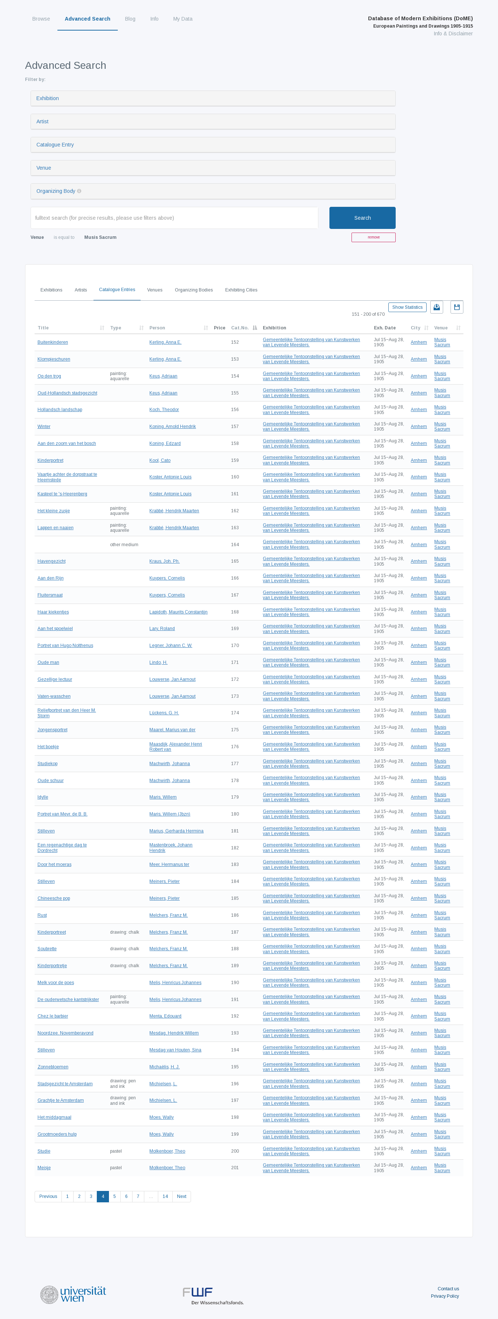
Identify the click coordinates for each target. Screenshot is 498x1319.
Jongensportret (52, 729)
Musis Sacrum (442, 342)
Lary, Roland (162, 628)
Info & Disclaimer (453, 33)
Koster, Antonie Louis (170, 477)
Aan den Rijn (51, 578)
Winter (44, 426)
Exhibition (47, 98)
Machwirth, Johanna (169, 763)
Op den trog (49, 376)
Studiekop (47, 763)
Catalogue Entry (55, 145)
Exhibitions (51, 290)
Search (362, 218)
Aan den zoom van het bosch (67, 443)
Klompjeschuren (54, 359)
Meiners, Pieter (164, 881)
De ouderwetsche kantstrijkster (68, 999)
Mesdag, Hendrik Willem (174, 1033)
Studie (44, 1151)
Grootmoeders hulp (57, 1134)
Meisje (44, 1167)
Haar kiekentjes (53, 612)
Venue (43, 168)
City (415, 327)
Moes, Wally (161, 1117)
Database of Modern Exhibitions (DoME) (420, 22)
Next (181, 1196)
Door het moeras (54, 864)
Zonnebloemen (53, 1066)
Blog (130, 19)
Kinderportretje (52, 965)
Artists (81, 290)
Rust (42, 915)
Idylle (43, 797)
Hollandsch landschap (60, 409)
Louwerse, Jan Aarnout (172, 679)
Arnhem (419, 342)
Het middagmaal (54, 1117)
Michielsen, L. (163, 1083)
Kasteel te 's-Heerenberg (62, 493)
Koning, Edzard (165, 443)
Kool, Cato (159, 460)
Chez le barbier (53, 1016)
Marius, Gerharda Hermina (176, 831)
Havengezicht (52, 561)
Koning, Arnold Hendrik (172, 426)
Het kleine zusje (54, 510)
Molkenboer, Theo (167, 1151)
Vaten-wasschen (54, 696)
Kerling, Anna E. (165, 342)
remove (374, 237)
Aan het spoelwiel (55, 628)
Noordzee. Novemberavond (65, 1033)
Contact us (448, 1288)
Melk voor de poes (56, 982)
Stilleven (46, 831)
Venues (154, 290)
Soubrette (47, 948)
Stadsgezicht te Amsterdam (65, 1083)
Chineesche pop (54, 898)
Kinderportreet (52, 932)
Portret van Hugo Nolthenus (65, 645)
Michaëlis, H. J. (164, 1066)
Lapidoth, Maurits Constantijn (178, 612)
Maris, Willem (163, 797)
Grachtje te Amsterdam (61, 1100)
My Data (183, 19)
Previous (48, 1196)
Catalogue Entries (117, 289)
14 (165, 1196)
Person (157, 327)
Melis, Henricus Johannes (175, 982)
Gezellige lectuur (55, 679)
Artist (42, 121)
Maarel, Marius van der (172, 729)
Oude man (48, 662)
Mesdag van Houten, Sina (175, 1050)
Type (115, 327)
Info (154, 19)
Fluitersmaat (50, 595)
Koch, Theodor (164, 409)
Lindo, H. (158, 662)
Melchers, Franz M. (168, 915)
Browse (41, 19)
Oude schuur (51, 780)
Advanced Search (87, 19)
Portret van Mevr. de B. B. (63, 814)
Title (43, 327)
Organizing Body (55, 191)
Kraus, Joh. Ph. (164, 561)
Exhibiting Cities (241, 290)
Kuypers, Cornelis (167, 578)
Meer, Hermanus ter (169, 864)
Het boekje (48, 746)
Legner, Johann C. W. (170, 645)
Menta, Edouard (165, 1016)
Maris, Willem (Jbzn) (169, 814)
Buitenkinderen (53, 342)
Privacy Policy (445, 1296)
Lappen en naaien (56, 527)
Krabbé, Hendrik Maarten (174, 510)
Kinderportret (50, 460)
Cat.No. (240, 327)
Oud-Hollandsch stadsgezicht (67, 393)
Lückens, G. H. (164, 712)
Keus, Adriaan (163, 376)
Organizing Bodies (194, 290)
